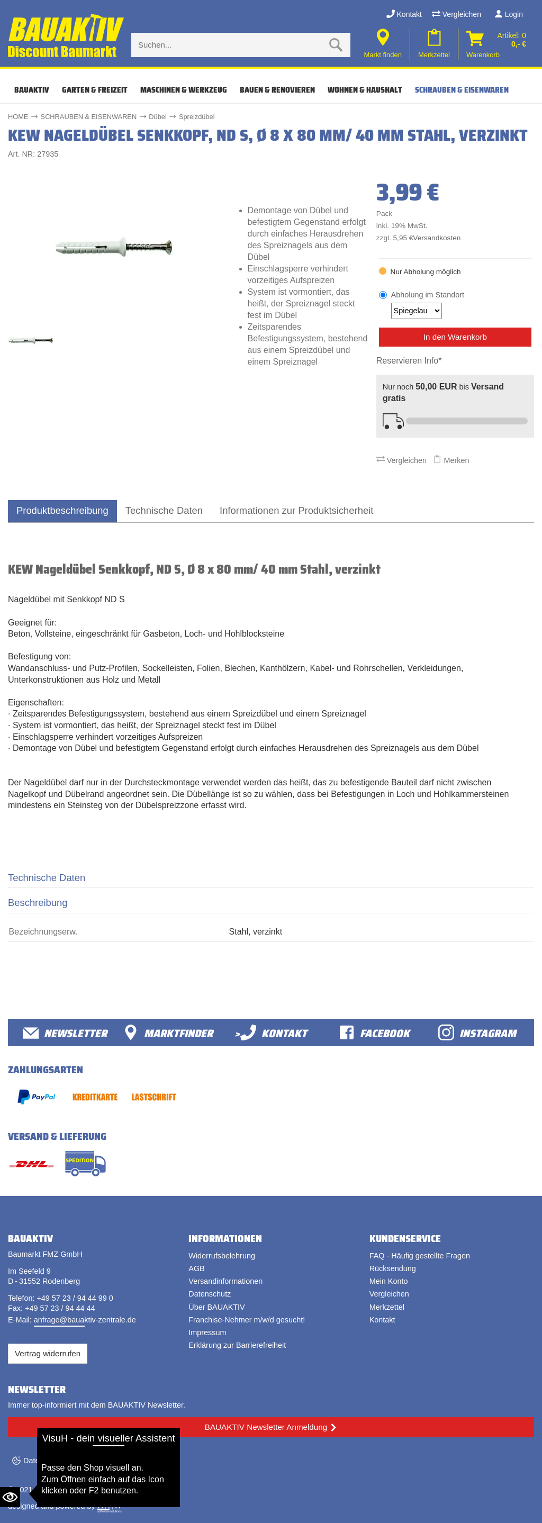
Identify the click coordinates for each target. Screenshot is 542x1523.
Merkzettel (386, 1307)
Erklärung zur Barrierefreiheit (237, 1345)
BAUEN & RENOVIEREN (277, 90)
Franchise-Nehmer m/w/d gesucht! (246, 1320)
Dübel (157, 117)
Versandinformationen (225, 1281)
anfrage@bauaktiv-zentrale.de (85, 1320)
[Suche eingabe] (230, 45)
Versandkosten (436, 238)
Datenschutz (209, 1294)
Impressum (207, 1332)
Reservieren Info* (409, 360)
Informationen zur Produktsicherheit (296, 510)
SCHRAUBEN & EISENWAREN (462, 90)
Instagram (477, 1033)
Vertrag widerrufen (47, 1353)
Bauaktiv (31, 90)
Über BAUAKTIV (216, 1307)
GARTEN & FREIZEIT (95, 90)
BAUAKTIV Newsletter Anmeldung (266, 1426)
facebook (374, 1033)
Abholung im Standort (427, 305)
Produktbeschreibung (62, 510)
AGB (196, 1268)
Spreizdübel (197, 117)
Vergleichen (456, 14)
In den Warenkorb (455, 336)
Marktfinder (168, 1033)
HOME (18, 117)
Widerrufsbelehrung (221, 1256)
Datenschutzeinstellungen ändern (80, 1460)
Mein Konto (388, 1281)
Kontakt (404, 14)
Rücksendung (392, 1268)
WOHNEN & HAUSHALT (365, 90)
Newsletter (65, 1033)
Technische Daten (164, 510)
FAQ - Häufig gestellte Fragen (419, 1256)
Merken (451, 460)
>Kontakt (270, 1033)
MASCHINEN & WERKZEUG (183, 90)
